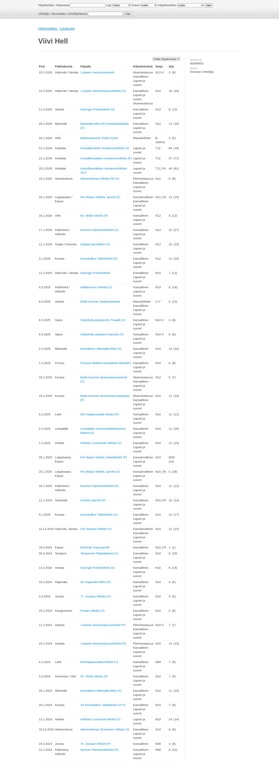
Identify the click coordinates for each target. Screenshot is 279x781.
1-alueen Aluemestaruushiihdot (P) (103, 643)
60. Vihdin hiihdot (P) (94, 215)
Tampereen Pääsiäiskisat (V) (99, 553)
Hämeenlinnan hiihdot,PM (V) (99, 178)
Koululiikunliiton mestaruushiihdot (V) (104, 148)
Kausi (135, 5)
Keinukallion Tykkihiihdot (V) (98, 514)
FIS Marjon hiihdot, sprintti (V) (100, 471)
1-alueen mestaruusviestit (97, 72)
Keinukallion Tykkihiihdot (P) (98, 258)
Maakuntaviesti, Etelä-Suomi (99, 138)
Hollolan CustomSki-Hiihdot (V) (100, 443)
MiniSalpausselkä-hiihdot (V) (99, 662)
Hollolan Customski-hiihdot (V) (100, 719)
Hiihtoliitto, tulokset (56, 28)
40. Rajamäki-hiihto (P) (95, 582)
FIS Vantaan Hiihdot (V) (95, 529)
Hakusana (63, 5)
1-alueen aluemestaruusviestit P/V (103, 625)
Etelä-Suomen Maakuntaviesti (100, 301)
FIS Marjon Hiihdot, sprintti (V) (100, 197)
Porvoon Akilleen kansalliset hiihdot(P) (105, 363)
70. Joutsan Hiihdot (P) (95, 743)
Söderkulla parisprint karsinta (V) (102, 334)
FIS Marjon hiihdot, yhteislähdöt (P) (103, 457)
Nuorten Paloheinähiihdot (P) (99, 486)
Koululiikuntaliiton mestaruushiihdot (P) (105, 158)
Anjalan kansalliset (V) (95, 244)
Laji (108, 5)
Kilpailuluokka (167, 5)
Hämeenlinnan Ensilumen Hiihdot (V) (104, 729)
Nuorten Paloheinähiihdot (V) (99, 230)
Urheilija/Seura (77, 13)
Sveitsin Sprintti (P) (93, 500)
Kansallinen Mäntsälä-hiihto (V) (101, 348)
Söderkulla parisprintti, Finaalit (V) (102, 320)
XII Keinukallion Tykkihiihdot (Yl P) (102, 705)
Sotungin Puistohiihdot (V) (97, 109)
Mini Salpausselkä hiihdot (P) (99, 414)
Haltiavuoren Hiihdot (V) (96, 287)
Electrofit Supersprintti (94, 547)
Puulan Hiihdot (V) (92, 610)
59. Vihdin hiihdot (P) (94, 676)
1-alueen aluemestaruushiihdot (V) (103, 91)
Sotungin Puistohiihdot (95, 273)
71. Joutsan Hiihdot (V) (95, 596)
